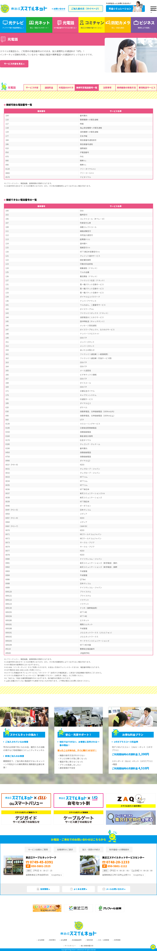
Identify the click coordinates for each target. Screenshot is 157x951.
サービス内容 (32, 87)
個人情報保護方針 (87, 945)
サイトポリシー (70, 945)
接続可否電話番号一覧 (86, 87)
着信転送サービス (147, 87)
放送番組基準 (77, 940)
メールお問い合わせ (113, 889)
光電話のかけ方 (66, 87)
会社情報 (41, 940)
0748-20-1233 (116, 861)
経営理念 (52, 940)
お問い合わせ (59, 8)
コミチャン (91, 24)
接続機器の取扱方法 (126, 87)
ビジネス (144, 24)
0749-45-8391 (39, 861)
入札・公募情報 (103, 940)
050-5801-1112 (117, 866)
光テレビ (13, 24)
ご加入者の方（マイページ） (85, 8)
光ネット (39, 24)
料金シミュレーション (125, 8)
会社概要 (64, 940)
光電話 (65, 24)
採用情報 (42, 889)
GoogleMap (55, 875)
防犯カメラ (118, 24)
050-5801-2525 (41, 866)
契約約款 (90, 940)
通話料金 (49, 87)
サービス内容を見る (13, 63)
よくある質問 (77, 889)
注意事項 (107, 87)
